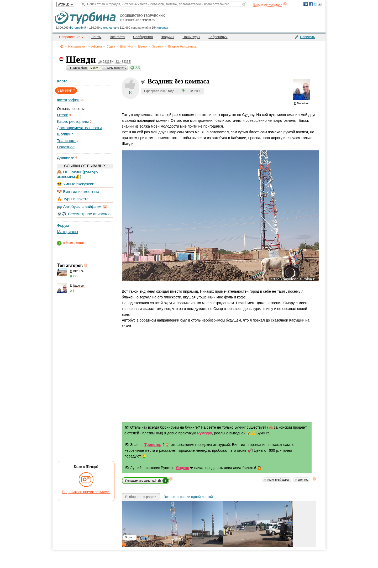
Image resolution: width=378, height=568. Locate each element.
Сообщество (143, 37)
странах (162, 27)
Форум (63, 225)
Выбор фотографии (140, 497)
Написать (307, 37)
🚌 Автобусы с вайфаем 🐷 (82, 206)
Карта (62, 81)
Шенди (142, 46)
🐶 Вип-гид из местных (78, 191)
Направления (77, 46)
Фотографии (68, 100)
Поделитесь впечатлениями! (86, 492)
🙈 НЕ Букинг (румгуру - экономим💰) (79, 174)
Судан (111, 46)
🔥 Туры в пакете (72, 199)
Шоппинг (65, 134)
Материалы (67, 231)
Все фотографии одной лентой (188, 497)
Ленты (96, 37)
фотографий (77, 27)
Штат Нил (126, 46)
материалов (109, 27)
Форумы (167, 37)
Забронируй (217, 37)
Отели (62, 115)
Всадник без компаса (182, 46)
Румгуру (204, 433)
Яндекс (182, 468)
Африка (96, 46)
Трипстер (152, 445)
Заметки (157, 46)
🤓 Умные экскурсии (75, 184)
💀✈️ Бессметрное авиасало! (84, 214)
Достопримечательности (79, 127)
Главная (61, 46)
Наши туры (191, 37)
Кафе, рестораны (73, 121)
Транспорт (66, 140)
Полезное (66, 147)
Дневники (65, 157)
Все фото (117, 37)
